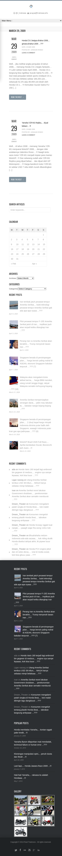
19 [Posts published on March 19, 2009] (28, 249)
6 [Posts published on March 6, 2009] (32, 239)
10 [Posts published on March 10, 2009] (17, 244)
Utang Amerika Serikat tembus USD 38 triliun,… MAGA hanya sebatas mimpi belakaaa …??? (29, 483)
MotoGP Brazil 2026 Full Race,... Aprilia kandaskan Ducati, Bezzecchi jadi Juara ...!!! (36, 445)
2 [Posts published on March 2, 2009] (11, 239)
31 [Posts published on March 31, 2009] (17, 259)
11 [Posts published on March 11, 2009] (23, 244)
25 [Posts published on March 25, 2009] (23, 254)
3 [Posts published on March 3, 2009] (16, 239)
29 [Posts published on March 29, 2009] (44, 254)
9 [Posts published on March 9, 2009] (11, 244)
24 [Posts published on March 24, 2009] (17, 254)
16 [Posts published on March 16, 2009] (12, 249)
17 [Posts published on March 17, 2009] (17, 249)
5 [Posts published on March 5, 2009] (27, 239)
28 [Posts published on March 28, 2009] (39, 254)
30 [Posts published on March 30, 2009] (12, 259)
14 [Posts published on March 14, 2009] (39, 244)
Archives (12, 278)
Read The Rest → (17, 97)
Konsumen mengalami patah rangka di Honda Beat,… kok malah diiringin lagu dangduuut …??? (30, 507)
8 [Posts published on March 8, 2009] (43, 239)
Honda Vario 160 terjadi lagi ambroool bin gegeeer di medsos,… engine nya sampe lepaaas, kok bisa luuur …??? (32, 472)
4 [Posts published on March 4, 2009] (22, 239)
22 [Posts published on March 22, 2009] (44, 249)
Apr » (34, 264)
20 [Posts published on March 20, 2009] (33, 249)
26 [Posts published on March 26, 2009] (28, 254)
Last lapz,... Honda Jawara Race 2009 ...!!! (33, 766)
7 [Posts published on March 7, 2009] (38, 239)
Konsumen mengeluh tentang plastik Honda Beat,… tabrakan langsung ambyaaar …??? (30, 517)
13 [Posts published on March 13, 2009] (33, 244)
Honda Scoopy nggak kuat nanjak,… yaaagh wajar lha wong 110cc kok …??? (32, 528)
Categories (13, 289)
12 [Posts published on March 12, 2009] (28, 244)
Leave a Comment (14, 58)
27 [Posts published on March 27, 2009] (33, 254)
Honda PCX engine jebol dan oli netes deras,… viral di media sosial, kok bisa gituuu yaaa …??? (31, 552)
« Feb (13, 264)
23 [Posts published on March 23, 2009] (12, 254)
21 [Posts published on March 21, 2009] (39, 249)
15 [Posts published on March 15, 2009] (44, 244)
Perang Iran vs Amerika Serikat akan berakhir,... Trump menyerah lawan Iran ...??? (36, 344)
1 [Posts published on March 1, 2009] (43, 235)
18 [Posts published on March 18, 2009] (23, 249)
